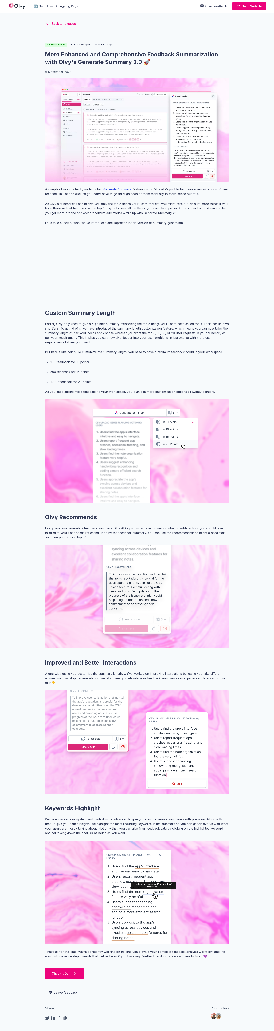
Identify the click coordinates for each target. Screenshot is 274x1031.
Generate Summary (117, 189)
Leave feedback (63, 992)
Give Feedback (213, 6)
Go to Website (249, 6)
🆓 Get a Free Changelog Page (56, 6)
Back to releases (60, 24)
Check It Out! (64, 974)
